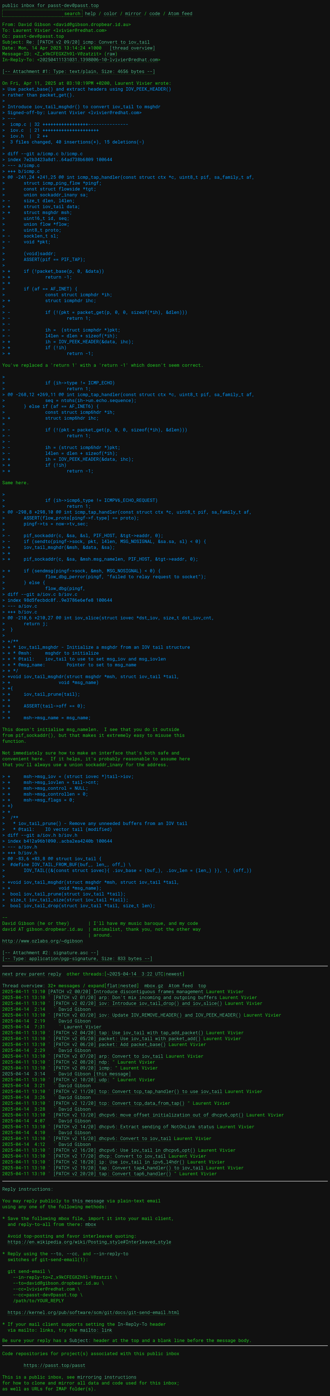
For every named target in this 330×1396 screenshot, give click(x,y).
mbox (91, 1224)
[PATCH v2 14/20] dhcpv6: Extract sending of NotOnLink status (133, 1126)
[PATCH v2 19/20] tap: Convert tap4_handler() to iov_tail (128, 1168)
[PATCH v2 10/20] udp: (81, 1079)
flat (112, 985)
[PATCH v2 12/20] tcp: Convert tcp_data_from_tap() (118, 1103)
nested (128, 985)
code (154, 13)
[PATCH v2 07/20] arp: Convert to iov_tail (108, 1056)
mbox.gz (153, 985)
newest (174, 974)
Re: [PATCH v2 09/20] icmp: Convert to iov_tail (88, 42)
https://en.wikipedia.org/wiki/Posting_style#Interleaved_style (89, 1242)
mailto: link (96, 1330)
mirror (133, 13)
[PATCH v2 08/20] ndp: (81, 1062)
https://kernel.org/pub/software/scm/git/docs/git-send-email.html (93, 1312)
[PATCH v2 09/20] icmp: (82, 1068)
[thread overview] (132, 48)
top (202, 985)
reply (54, 974)
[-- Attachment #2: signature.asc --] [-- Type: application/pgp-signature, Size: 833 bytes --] (77, 955)
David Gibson (75, 1009)
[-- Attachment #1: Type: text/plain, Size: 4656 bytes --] (78, 71)
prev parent (30, 974)
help (90, 13)
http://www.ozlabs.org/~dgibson (42, 941)
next (7, 974)
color (110, 13)
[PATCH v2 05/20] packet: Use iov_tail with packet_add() (127, 1038)
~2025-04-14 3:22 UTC (135, 974)
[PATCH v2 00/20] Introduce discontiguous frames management (125, 991)
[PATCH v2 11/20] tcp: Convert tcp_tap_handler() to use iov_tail (137, 1091)
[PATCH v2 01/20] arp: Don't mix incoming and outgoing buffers (135, 997)
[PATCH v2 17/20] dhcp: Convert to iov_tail (109, 1156)
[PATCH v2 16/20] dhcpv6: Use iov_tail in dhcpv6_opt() (124, 1150)
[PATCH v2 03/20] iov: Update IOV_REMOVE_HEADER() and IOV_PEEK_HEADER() (147, 1015)
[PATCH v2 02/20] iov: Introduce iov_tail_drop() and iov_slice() (137, 1003)
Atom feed (180, 13)
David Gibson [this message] (95, 1074)
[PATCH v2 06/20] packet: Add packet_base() (109, 1044)
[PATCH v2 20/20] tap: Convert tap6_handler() (112, 1173)
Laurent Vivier (82, 1027)
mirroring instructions (106, 1377)
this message (88, 1201)
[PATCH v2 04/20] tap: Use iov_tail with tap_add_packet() (128, 1032)
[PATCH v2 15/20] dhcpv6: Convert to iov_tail (112, 1138)
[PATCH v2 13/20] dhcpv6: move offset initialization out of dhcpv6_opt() (148, 1115)
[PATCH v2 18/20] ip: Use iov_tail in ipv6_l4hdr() (118, 1162)
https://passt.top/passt (55, 1365)
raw (111, 54)
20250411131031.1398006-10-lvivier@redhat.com (99, 59)
